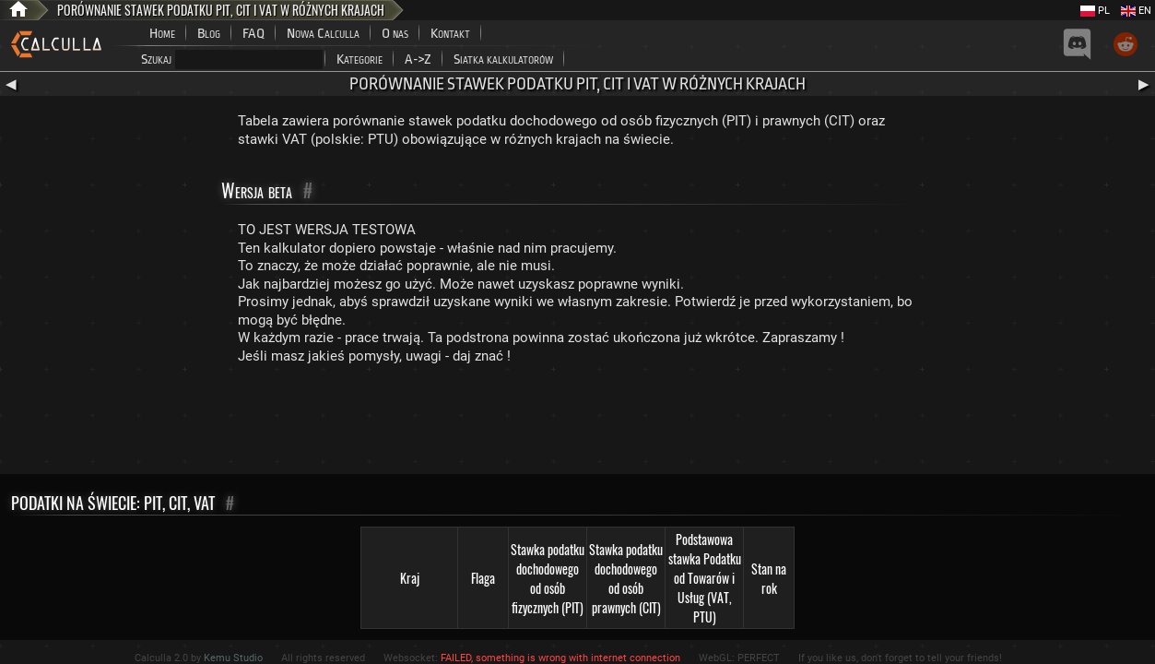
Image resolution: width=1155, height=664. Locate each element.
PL (1095, 11)
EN (1136, 11)
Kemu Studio (233, 658)
